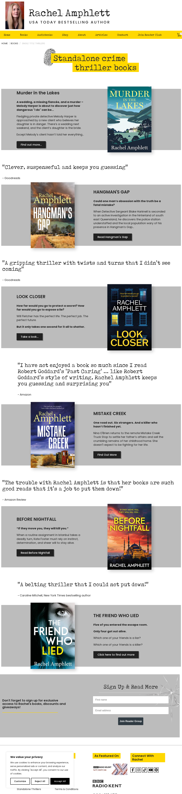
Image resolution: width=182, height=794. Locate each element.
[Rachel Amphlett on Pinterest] (156, 739)
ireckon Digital (120, 789)
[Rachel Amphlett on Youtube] (150, 739)
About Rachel (63, 734)
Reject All (40, 781)
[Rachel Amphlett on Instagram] (138, 739)
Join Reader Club (150, 34)
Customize (20, 781)
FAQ (57, 740)
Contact (122, 34)
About (82, 34)
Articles (101, 34)
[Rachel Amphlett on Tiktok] (144, 739)
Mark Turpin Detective (30, 740)
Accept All (60, 781)
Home (7, 34)
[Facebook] (132, 739)
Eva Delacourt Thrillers (30, 746)
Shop (65, 34)
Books (24, 34)
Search (170, 35)
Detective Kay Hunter (30, 734)
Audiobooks (45, 34)
